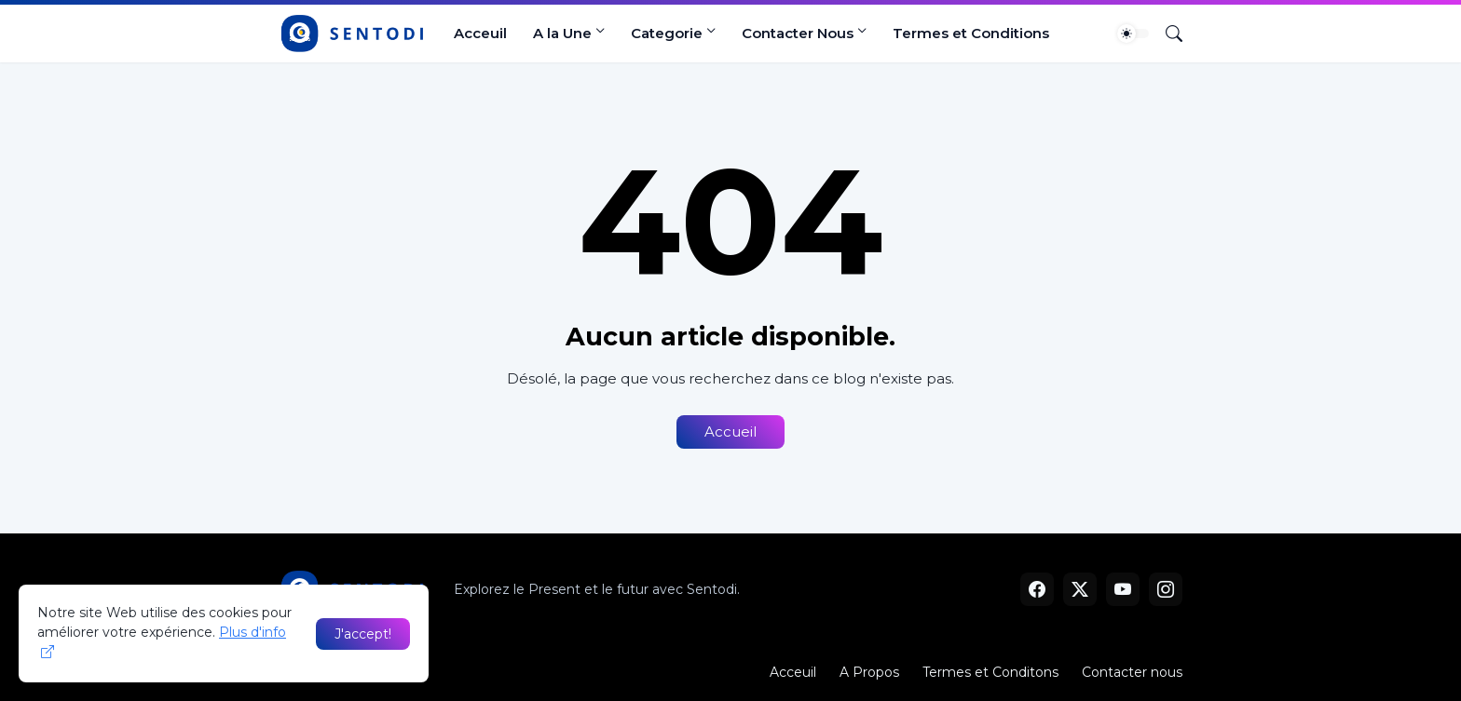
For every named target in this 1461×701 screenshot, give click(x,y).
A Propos (869, 672)
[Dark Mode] (1133, 33)
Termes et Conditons (990, 672)
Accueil (730, 431)
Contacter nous (1132, 672)
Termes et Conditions (971, 33)
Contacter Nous (797, 33)
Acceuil (480, 33)
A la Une (562, 33)
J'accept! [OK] (363, 634)
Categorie (667, 33)
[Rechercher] (1166, 33)
